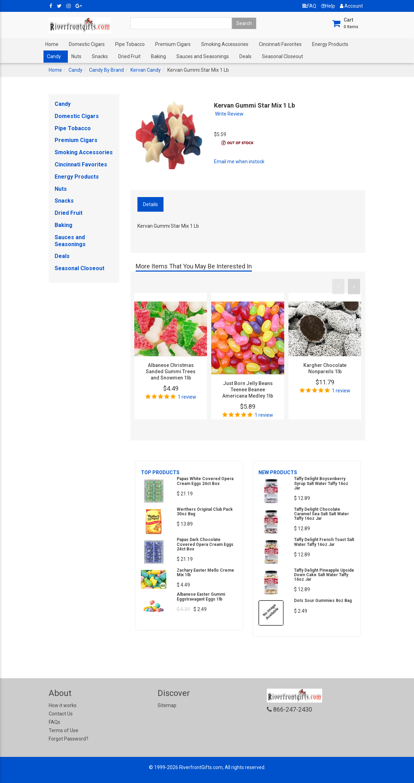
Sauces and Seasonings (202, 56)
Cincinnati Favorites (280, 44)
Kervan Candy (145, 70)
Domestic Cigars (87, 44)
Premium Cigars (173, 44)
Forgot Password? (68, 739)
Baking (158, 56)
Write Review (229, 114)
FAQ (309, 6)
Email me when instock (239, 161)
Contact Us (61, 714)
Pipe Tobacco (130, 44)
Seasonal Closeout (282, 56)
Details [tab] (150, 204)
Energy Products (330, 44)
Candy (54, 56)
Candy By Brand (106, 70)
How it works (63, 705)
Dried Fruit (129, 56)
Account (351, 6)
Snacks (100, 56)
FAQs (54, 722)
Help (328, 6)
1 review (187, 397)
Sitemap (167, 705)
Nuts (76, 56)
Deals (245, 56)
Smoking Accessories (224, 44)
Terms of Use (63, 730)
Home (51, 44)
